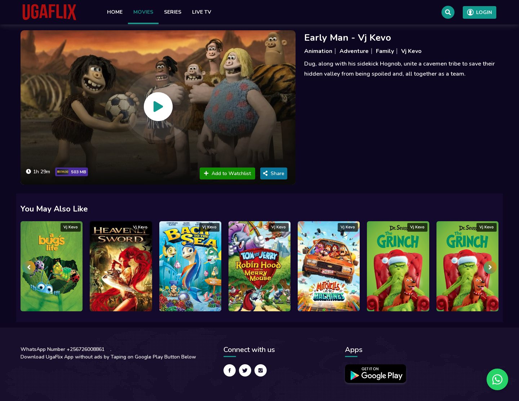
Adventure (354, 51)
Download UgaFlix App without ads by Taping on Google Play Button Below (108, 356)
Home (115, 12)
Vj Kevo (411, 51)
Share (273, 173)
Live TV (201, 12)
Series (172, 12)
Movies (143, 12)
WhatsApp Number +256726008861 (63, 349)
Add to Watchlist (227, 173)
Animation (318, 51)
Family (385, 51)
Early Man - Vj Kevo (347, 37)
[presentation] (28, 267)
